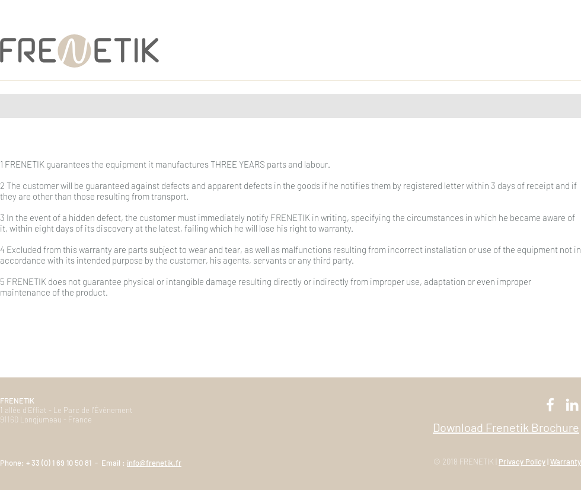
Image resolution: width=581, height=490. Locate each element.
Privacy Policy (522, 461)
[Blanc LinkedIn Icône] (572, 405)
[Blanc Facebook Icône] (550, 405)
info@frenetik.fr (154, 462)
